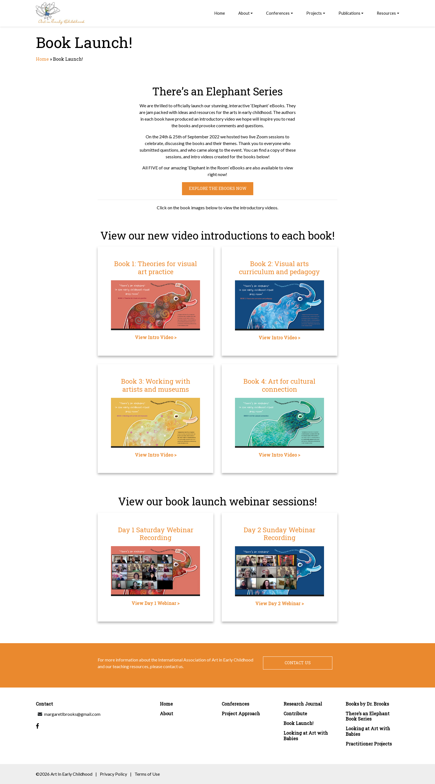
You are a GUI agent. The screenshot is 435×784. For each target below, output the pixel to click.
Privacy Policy (113, 774)
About (244, 13)
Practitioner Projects (369, 743)
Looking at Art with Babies (306, 735)
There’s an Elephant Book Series (368, 716)
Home (219, 13)
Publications (349, 13)
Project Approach (241, 713)
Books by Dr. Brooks (367, 703)
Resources (386, 13)
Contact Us (298, 662)
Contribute (295, 713)
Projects (314, 13)
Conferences (278, 13)
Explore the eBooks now (217, 188)
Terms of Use (147, 774)
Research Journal (303, 703)
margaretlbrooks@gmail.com (72, 714)
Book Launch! (298, 723)
